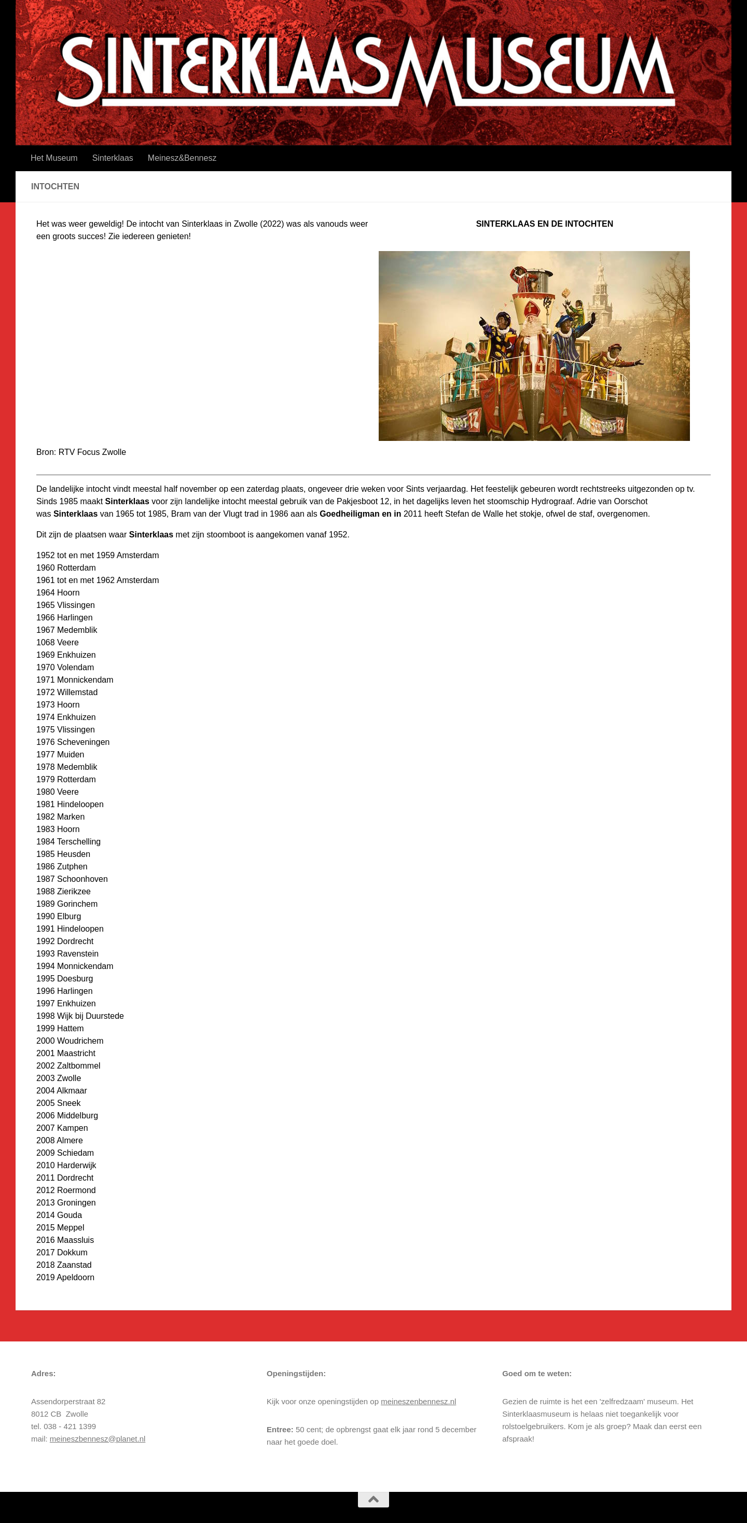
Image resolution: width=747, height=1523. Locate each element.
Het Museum (54, 158)
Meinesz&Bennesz (182, 158)
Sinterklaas (112, 158)
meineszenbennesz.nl (418, 1401)
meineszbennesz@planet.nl (98, 1438)
